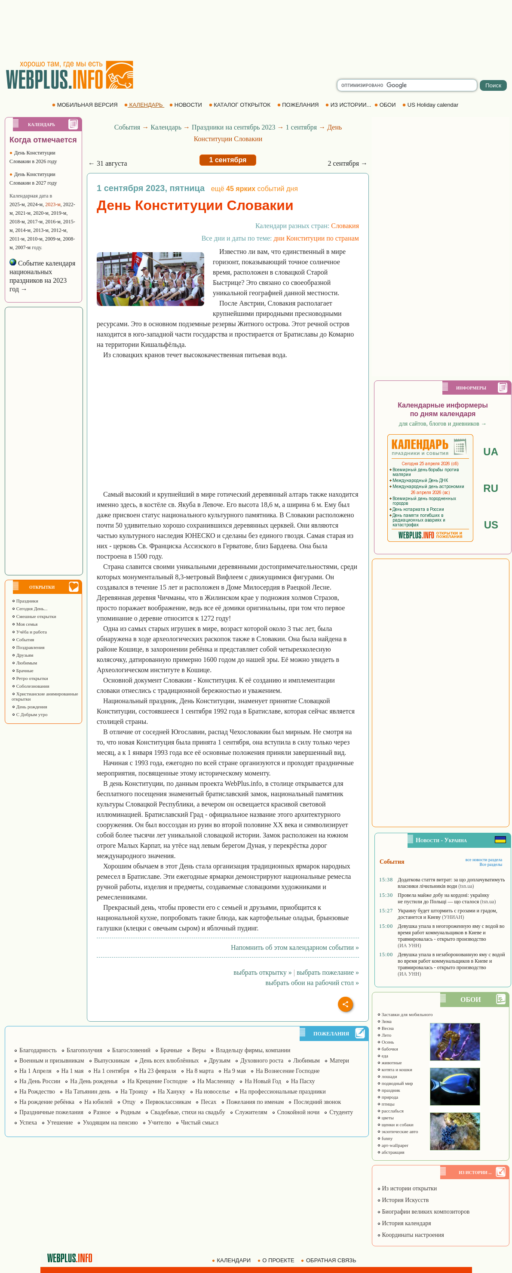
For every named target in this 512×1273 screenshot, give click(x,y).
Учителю (159, 1122)
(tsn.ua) (466, 886)
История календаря (404, 1223)
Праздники (25, 600)
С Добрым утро (29, 714)
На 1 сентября (111, 1071)
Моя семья (24, 624)
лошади (387, 1076)
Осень (385, 1041)
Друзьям (23, 655)
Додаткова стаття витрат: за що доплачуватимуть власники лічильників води (451, 883)
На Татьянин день (87, 1091)
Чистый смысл (199, 1122)
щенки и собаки (395, 1124)
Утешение (60, 1122)
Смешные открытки (34, 616)
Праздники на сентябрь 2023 (234, 127)
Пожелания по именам (255, 1102)
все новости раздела (484, 859)
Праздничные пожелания (51, 1112)
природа (387, 1097)
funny (384, 1138)
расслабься (390, 1110)
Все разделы (490, 864)
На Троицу (134, 1091)
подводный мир (395, 1083)
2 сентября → (348, 163)
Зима (384, 1021)
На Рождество (37, 1091)
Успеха (28, 1122)
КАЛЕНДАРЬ (144, 105)
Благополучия (84, 1050)
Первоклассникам (168, 1102)
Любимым (24, 662)
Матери (339, 1060)
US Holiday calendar (431, 105)
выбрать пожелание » (328, 972)
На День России (39, 1081)
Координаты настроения (410, 1235)
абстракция (391, 1152)
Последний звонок (317, 1102)
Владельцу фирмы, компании (253, 1050)
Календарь (165, 127)
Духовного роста (261, 1060)
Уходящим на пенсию (110, 1122)
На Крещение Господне (157, 1081)
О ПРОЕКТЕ (277, 1260)
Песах (208, 1102)
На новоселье (212, 1091)
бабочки (387, 1048)
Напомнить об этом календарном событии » (295, 947)
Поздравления (28, 647)
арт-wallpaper (392, 1145)
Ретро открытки (30, 678)
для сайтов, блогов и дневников (443, 423)
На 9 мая (235, 1071)
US (491, 525)
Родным (130, 1112)
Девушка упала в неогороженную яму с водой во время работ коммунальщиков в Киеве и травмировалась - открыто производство (451, 932)
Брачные (23, 670)
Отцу (129, 1102)
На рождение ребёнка (46, 1102)
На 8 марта (200, 1071)
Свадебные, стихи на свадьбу (187, 1112)
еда (382, 1055)
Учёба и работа (29, 631)
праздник (388, 1090)
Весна (385, 1028)
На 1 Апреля (35, 1071)
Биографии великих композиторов (423, 1211)
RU (490, 488)
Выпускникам (112, 1060)
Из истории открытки (407, 1188)
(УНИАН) (453, 917)
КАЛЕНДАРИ (232, 1260)
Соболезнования (30, 686)
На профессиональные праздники (283, 1091)
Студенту (341, 1112)
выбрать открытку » (262, 972)
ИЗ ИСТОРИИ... (349, 105)
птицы (386, 1103)
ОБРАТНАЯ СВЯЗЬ (329, 1260)
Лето (384, 1035)
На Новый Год (263, 1081)
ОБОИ (385, 105)
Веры (199, 1050)
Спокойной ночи (298, 1112)
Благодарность (38, 1050)
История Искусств (403, 1200)
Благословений (131, 1050)
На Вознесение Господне (287, 1071)
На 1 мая (72, 1071)
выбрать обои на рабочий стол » (312, 982)
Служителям (251, 1112)
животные (389, 1062)
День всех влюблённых (169, 1060)
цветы (385, 1117)
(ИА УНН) (409, 945)
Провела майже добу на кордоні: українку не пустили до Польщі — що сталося (443, 898)
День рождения (29, 706)
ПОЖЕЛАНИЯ (298, 105)
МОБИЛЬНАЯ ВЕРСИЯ (85, 105)
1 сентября (301, 127)
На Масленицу (216, 1081)
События (23, 639)
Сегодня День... (30, 608)
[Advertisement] (256, 30)
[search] (407, 85)
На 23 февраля (157, 1071)
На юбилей (98, 1102)
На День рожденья (93, 1081)
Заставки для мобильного (405, 1014)
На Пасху (303, 1081)
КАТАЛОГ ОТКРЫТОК (240, 105)
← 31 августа (107, 163)
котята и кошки (394, 1069)
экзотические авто (397, 1131)
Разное (101, 1112)
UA (490, 451)
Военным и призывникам (51, 1060)
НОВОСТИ (186, 105)
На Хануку (171, 1091)
